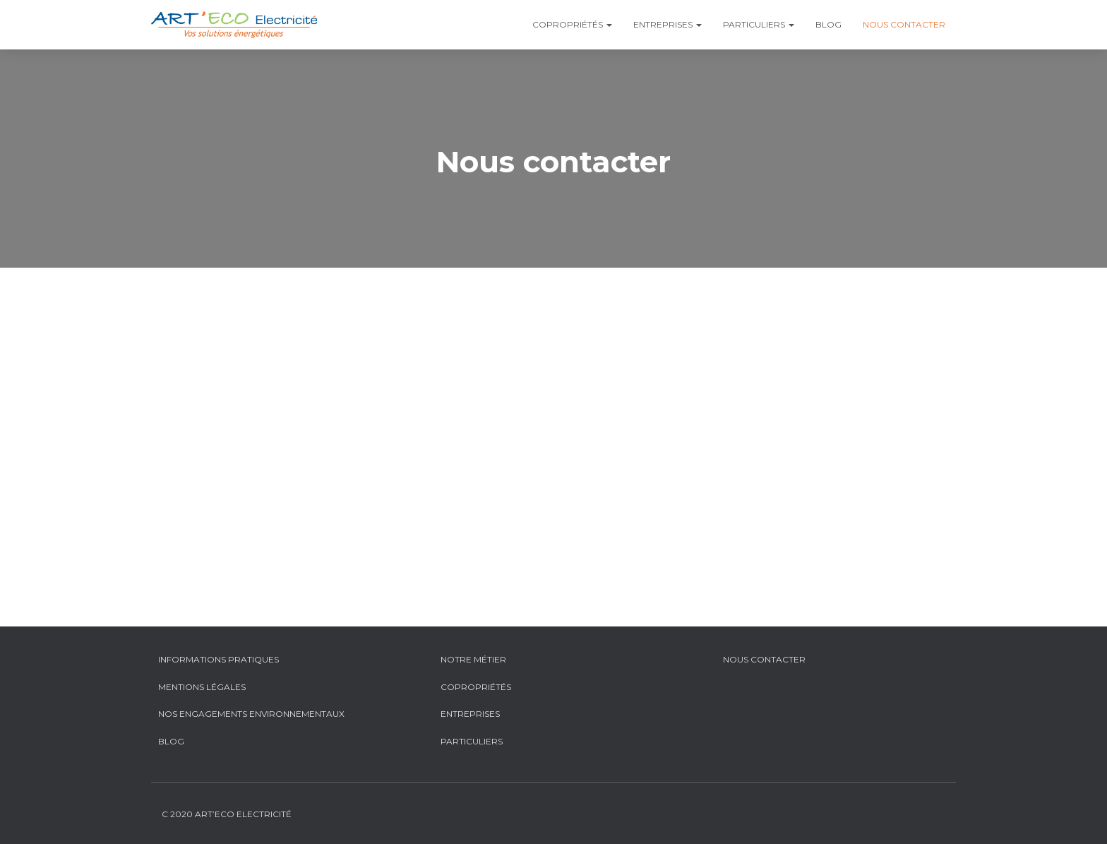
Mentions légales (202, 687)
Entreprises (667, 24)
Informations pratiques (218, 659)
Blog (828, 24)
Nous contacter (904, 24)
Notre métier (473, 659)
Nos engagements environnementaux (251, 713)
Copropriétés (572, 24)
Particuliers (758, 24)
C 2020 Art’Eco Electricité (227, 814)
